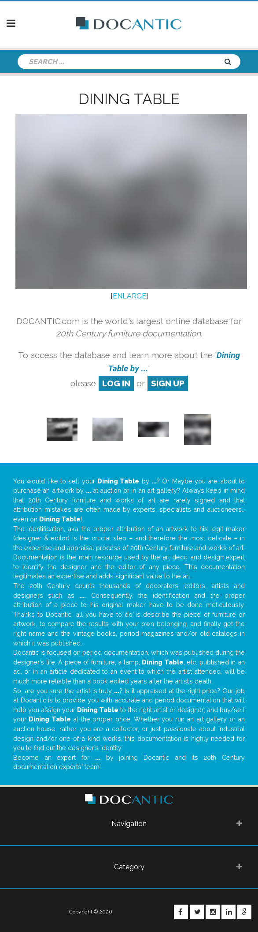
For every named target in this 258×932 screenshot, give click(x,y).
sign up (167, 383)
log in (116, 383)
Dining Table (129, 99)
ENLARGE (129, 296)
